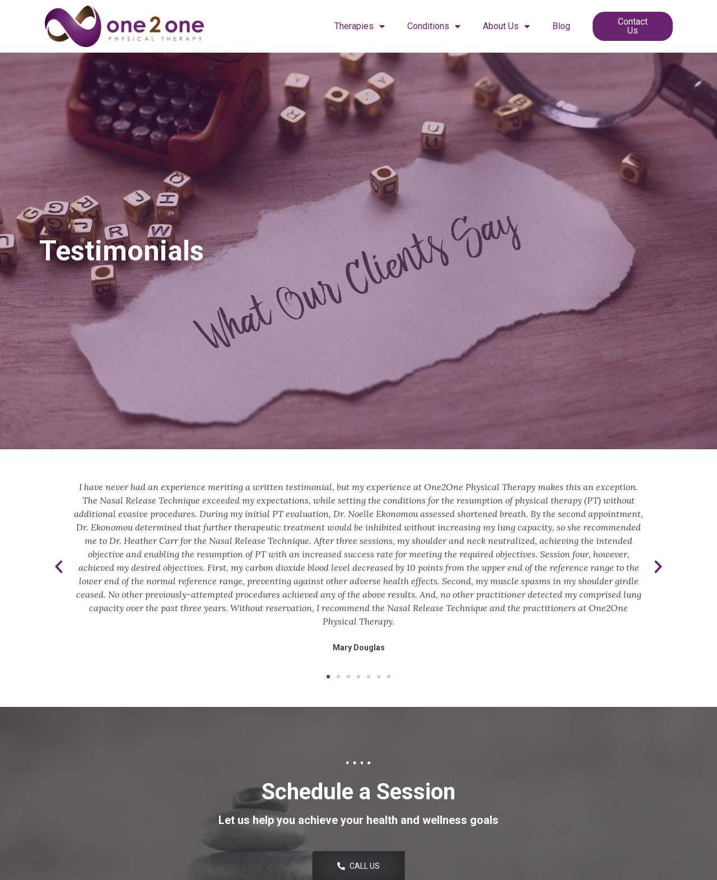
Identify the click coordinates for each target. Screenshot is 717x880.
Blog (561, 26)
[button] (58, 566)
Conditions (433, 26)
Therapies (359, 26)
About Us (506, 26)
